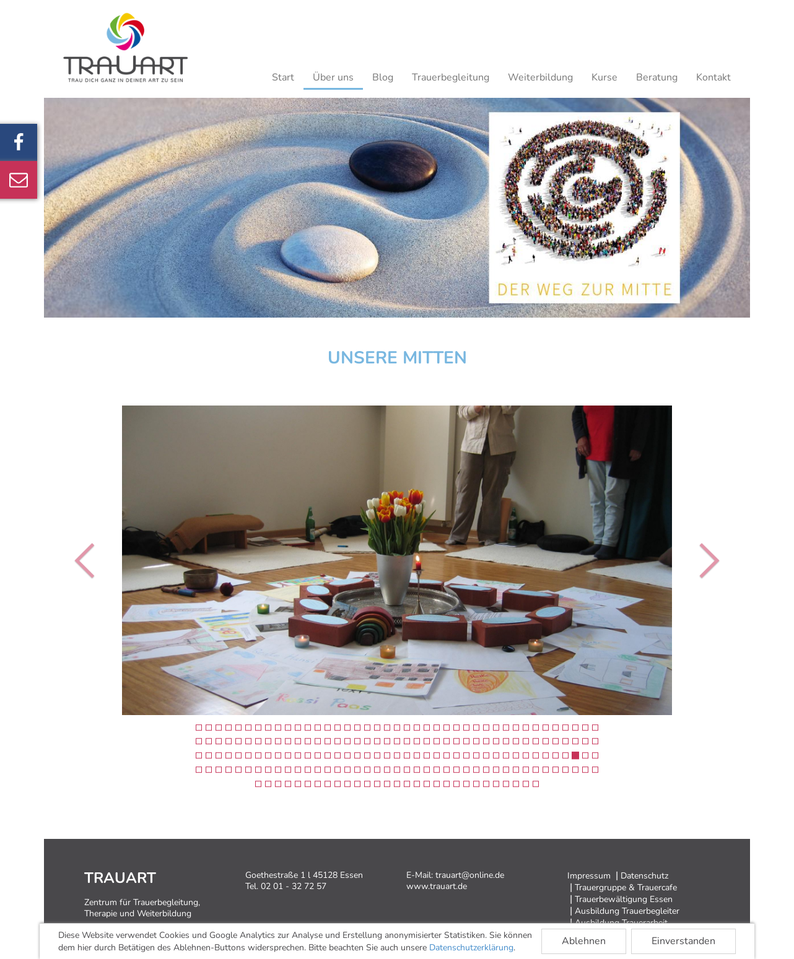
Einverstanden (683, 941)
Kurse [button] (604, 77)
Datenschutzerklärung (471, 947)
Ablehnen (584, 941)
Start (283, 77)
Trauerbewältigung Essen (624, 899)
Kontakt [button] (713, 77)
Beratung (657, 77)
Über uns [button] (333, 77)
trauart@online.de (469, 875)
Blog (382, 77)
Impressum (589, 876)
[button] (87, 560)
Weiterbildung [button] (540, 77)
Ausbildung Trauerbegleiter (627, 911)
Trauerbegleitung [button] (450, 77)
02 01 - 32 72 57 (293, 886)
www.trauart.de (436, 886)
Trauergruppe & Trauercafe (626, 887)
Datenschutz (644, 876)
